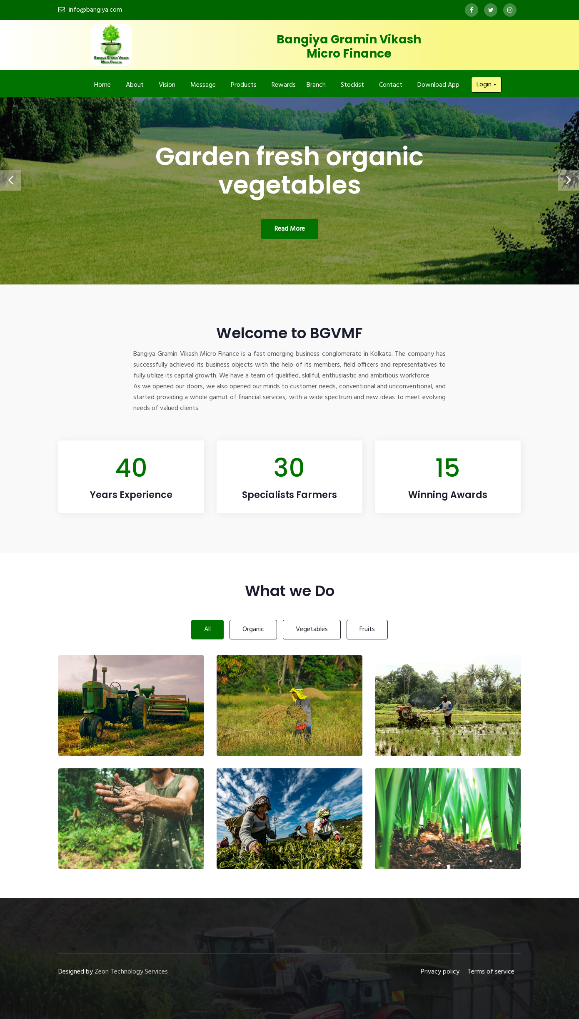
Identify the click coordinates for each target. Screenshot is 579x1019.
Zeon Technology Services (131, 971)
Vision (167, 85)
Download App (438, 85)
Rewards (284, 85)
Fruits (367, 629)
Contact (390, 85)
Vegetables (312, 629)
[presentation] (10, 180)
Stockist (352, 85)
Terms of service (490, 971)
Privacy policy (440, 971)
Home (102, 85)
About (135, 85)
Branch (316, 85)
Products (244, 85)
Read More (290, 229)
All (207, 629)
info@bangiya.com (95, 10)
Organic (253, 629)
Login (485, 84)
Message (203, 85)
